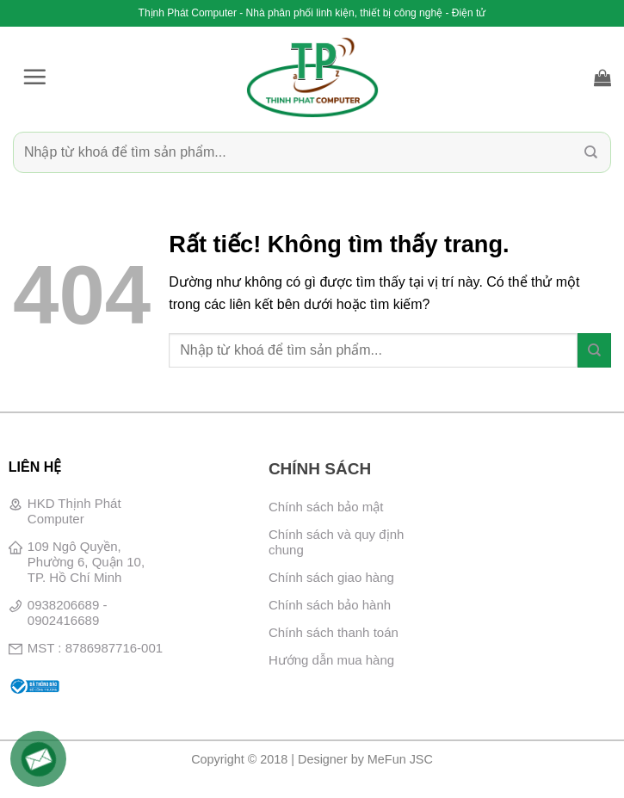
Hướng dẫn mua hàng (331, 660)
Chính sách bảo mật (326, 506)
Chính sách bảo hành (330, 604)
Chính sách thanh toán (333, 632)
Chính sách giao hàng (331, 577)
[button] (34, 77)
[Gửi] (591, 152)
